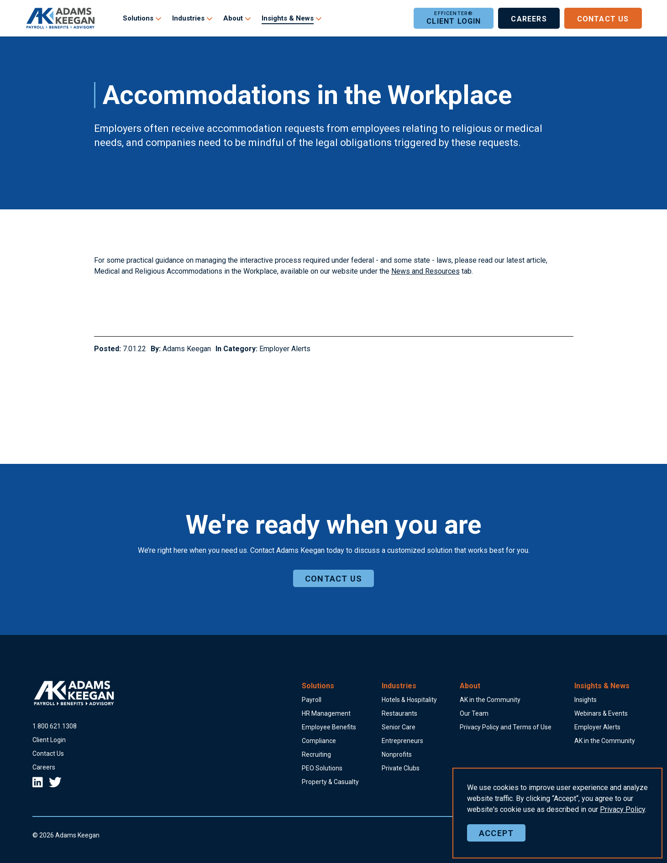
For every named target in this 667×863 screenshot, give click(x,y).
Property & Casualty (330, 781)
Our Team (474, 713)
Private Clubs (401, 768)
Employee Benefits (329, 727)
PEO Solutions (322, 768)
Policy (622, 809)
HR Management (326, 713)
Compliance (319, 740)
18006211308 (54, 726)
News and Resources (425, 271)
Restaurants (399, 713)
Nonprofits (397, 754)
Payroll (311, 699)
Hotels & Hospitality (409, 699)
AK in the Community (490, 699)
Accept (496, 833)
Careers (528, 18)
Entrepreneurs (402, 740)
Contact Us (603, 18)
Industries (188, 18)
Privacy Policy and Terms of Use (505, 727)
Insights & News (288, 18)
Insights (585, 699)
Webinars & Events (601, 713)
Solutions (138, 18)
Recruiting (316, 754)
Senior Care (398, 727)
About (233, 18)
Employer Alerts (284, 348)
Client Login (454, 18)
